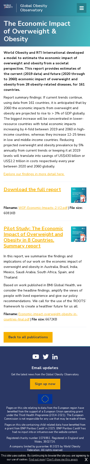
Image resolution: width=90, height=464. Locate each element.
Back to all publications (28, 337)
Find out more (37, 459)
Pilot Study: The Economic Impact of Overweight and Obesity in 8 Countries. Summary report (33, 237)
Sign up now (45, 384)
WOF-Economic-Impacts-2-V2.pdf (42, 208)
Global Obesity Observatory (33, 8)
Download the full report (32, 189)
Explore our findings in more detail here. (34, 174)
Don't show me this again (62, 459)
